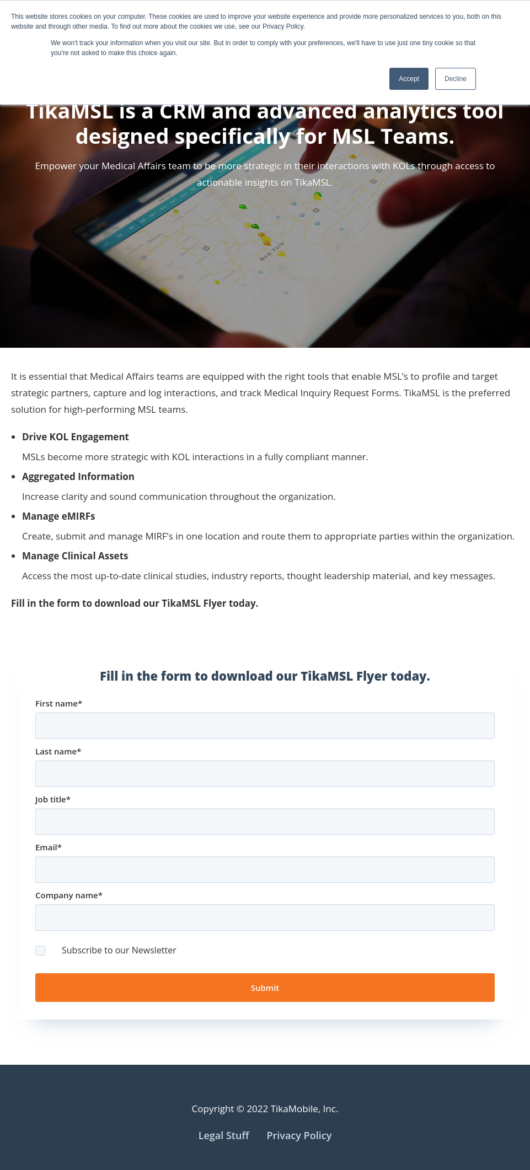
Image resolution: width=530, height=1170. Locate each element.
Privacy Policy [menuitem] (298, 1135)
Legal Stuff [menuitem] (224, 1135)
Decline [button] (456, 79)
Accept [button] (409, 79)
